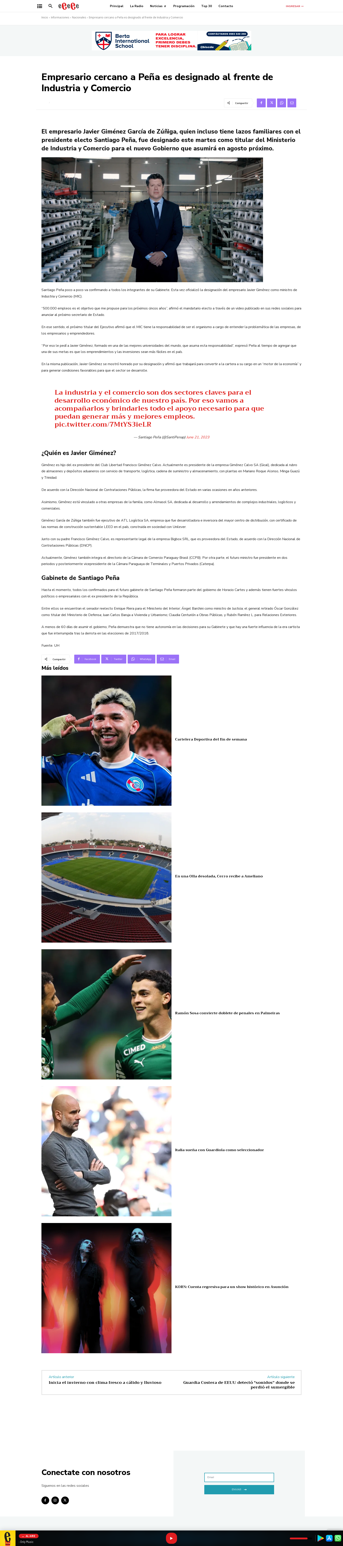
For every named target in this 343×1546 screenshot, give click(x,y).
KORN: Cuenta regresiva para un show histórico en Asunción (231, 1287)
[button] (50, 6)
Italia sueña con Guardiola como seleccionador (219, 1150)
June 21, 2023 (197, 437)
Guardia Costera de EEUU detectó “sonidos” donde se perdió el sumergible (239, 1385)
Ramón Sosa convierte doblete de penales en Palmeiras (227, 1013)
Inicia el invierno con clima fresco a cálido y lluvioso (105, 1382)
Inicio (44, 17)
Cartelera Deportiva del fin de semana (211, 739)
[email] (239, 1477)
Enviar (239, 1489)
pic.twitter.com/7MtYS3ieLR (103, 424)
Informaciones (60, 17)
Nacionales (79, 17)
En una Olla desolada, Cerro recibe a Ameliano (219, 876)
